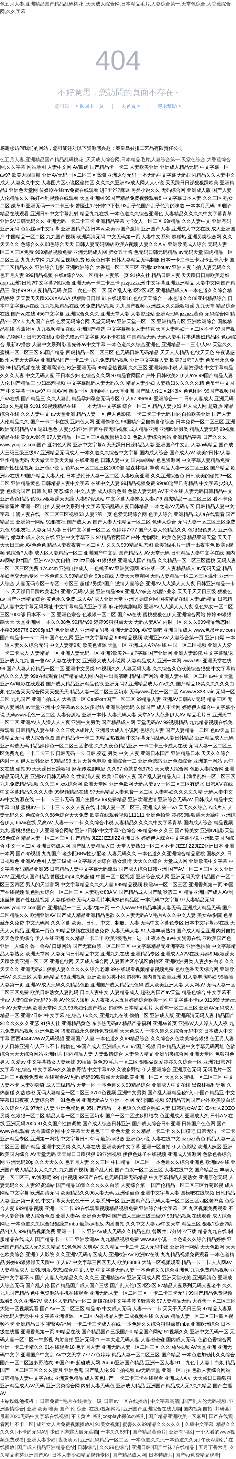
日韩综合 (87, 1447)
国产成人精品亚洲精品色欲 (46, 1447)
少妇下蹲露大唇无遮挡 (74, 1432)
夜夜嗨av (68, 1439)
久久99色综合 (114, 1447)
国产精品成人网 (129, 1455)
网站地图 (36, 167)
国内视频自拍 (197, 1408)
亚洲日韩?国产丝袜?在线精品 (163, 1447)
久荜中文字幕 (199, 1424)
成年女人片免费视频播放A (64, 1424)
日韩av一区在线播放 (126, 1401)
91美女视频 (107, 1424)
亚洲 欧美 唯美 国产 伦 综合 (56, 1408)
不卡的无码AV (32, 1432)
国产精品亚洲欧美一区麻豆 (177, 1416)
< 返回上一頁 (89, 106)
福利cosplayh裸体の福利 (119, 1416)
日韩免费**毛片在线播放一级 (70, 1401)
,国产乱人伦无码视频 (204, 1401)
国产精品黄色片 (149, 1432)
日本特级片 (161, 1455)
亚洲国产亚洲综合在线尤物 (152, 1408)
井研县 (222, 1408)
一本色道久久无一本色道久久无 (165, 1439)
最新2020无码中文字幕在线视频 (34, 1416)
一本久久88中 (115, 1432)
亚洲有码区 (181, 1432)
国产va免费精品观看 (197, 1455)
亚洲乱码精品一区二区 (104, 1439)
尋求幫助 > (169, 106)
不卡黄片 (80, 1416)
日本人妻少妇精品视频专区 (81, 1455)
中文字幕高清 (164, 1401)
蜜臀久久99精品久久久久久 (152, 1424)
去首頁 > (130, 106)
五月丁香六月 (213, 1447)
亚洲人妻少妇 (41, 1439)
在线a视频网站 (105, 1408)
